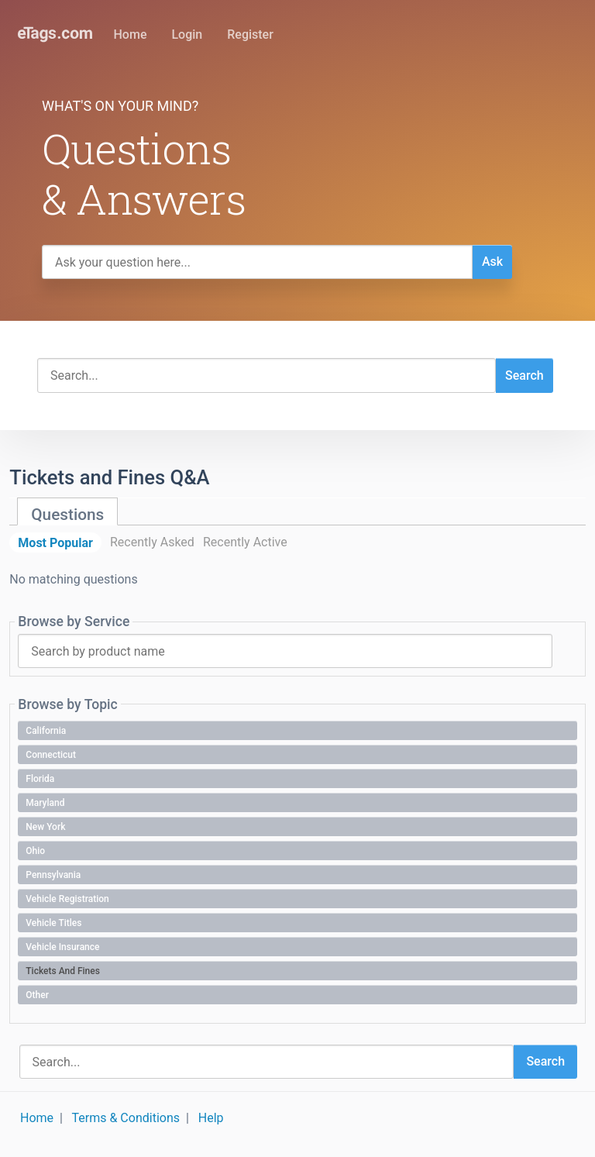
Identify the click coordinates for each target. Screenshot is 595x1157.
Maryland (45, 802)
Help (211, 1118)
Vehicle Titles (53, 923)
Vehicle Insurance (62, 947)
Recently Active (245, 542)
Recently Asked (152, 542)
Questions (67, 514)
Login (186, 34)
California (46, 730)
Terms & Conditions (126, 1118)
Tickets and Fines (63, 971)
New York (45, 826)
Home (130, 34)
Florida (40, 778)
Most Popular (55, 542)
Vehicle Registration (67, 899)
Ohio (35, 850)
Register (250, 34)
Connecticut (51, 754)
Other (37, 995)
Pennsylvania (53, 874)
